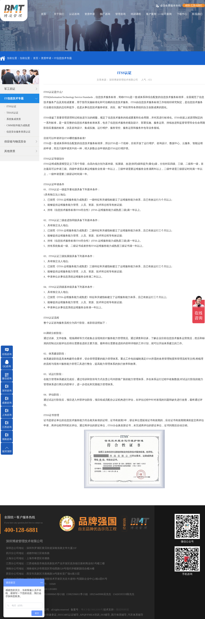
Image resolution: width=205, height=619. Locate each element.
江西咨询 (7, 427)
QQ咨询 (7, 366)
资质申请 (90, 14)
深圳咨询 (7, 390)
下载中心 (182, 14)
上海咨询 (7, 415)
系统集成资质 (13, 119)
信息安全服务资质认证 (18, 131)
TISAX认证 (12, 112)
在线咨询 (7, 354)
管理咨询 (120, 14)
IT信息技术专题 (63, 58)
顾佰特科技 (122, 609)
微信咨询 (7, 378)
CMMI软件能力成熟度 (18, 125)
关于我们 (59, 14)
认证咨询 (74, 14)
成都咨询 (7, 402)
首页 (43, 14)
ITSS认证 (11, 106)
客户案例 (151, 14)
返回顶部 (7, 451)
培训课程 (136, 14)
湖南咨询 (7, 439)
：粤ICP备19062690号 (90, 609)
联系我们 (197, 14)
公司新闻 (166, 14)
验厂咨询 (105, 14)
